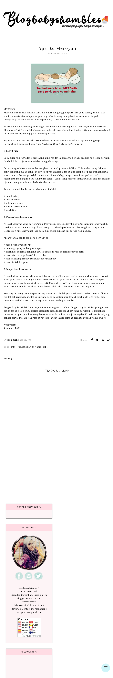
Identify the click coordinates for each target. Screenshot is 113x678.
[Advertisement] (56, 472)
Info (13, 346)
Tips (45, 346)
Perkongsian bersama (29, 346)
